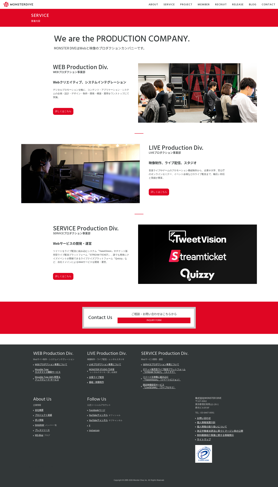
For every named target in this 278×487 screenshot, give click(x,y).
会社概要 (39, 410)
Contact (268, 4)
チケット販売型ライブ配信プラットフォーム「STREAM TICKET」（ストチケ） (164, 371)
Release (238, 4)
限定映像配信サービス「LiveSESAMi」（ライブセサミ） (159, 386)
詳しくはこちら (63, 111)
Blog (252, 4)
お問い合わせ (204, 418)
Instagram (94, 430)
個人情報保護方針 (206, 422)
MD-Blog (39, 435)
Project (186, 4)
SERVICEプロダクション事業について (161, 364)
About (153, 4)
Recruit (221, 4)
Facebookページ (97, 410)
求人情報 (39, 420)
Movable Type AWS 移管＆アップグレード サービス (47, 378)
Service (169, 4)
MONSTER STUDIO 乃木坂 (101, 369)
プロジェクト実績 (43, 415)
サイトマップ (204, 439)
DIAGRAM (39, 425)
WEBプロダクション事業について (51, 364)
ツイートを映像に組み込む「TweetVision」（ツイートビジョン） (162, 378)
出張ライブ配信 (96, 377)
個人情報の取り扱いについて (212, 426)
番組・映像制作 (96, 382)
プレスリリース (42, 430)
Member (204, 4)
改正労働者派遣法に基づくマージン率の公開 (220, 430)
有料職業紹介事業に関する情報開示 (215, 435)
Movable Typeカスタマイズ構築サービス (47, 371)
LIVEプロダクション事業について (105, 364)
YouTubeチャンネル (98, 415)
